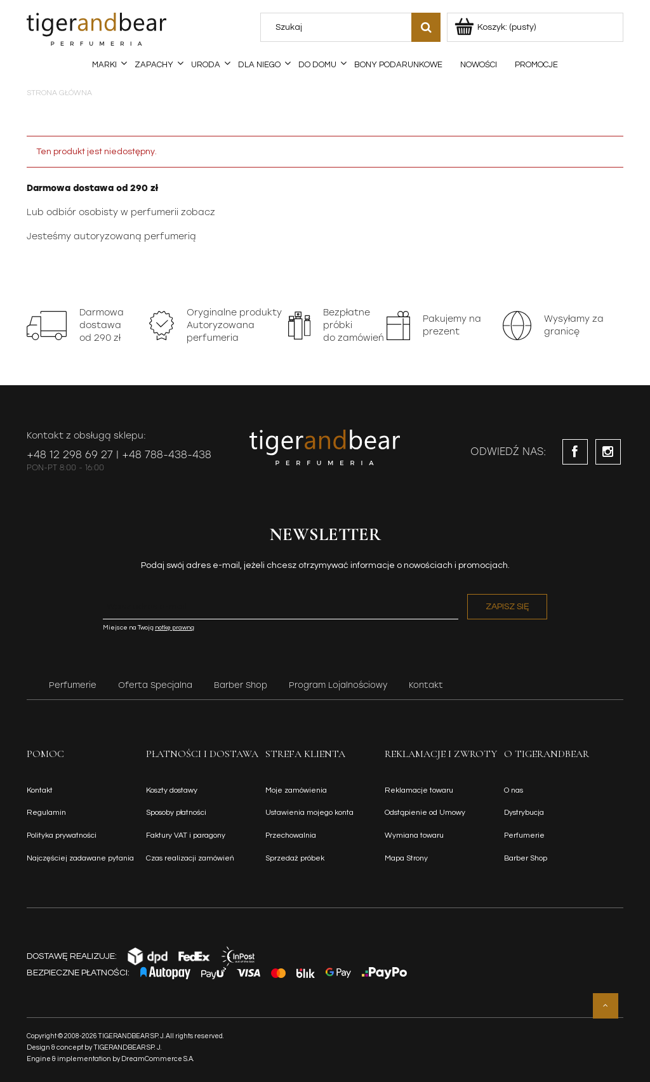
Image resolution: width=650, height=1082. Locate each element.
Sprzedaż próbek (294, 858)
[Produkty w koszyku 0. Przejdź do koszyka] (496, 27)
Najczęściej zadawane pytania (80, 858)
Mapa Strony (406, 858)
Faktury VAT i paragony (185, 835)
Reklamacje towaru (419, 790)
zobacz (198, 212)
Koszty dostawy (171, 790)
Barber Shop (240, 685)
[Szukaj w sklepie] (339, 27)
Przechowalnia (290, 835)
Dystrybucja (524, 812)
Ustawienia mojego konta (309, 812)
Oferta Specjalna (155, 685)
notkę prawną (174, 627)
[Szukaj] (426, 27)
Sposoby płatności (176, 812)
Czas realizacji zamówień (190, 858)
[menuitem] (104, 64)
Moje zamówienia (296, 790)
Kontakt (426, 685)
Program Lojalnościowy (338, 685)
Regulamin (46, 812)
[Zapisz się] (507, 606)
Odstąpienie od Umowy (425, 812)
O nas (513, 790)
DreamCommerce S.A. (157, 1058)
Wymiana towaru (414, 835)
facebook (575, 452)
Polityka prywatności (61, 835)
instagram (608, 452)
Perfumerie (72, 685)
